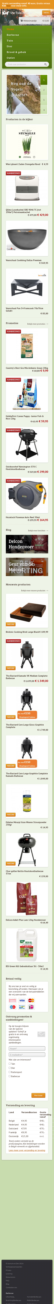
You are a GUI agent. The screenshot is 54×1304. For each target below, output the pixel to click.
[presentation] (30, 1086)
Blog (7, 1284)
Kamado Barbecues (34, 1297)
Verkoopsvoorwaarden (14, 1267)
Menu (46, 13)
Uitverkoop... (10, 1297)
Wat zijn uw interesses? (20, 1059)
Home (10, 29)
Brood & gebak (16, 52)
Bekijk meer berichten (36, 530)
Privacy (8, 1270)
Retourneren (10, 1277)
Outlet (11, 57)
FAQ (7, 1280)
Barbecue (13, 34)
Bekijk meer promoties (36, 324)
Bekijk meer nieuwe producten (33, 590)
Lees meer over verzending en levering (27, 1150)
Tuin (10, 40)
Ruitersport (16, 1072)
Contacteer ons (11, 1287)
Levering (9, 1274)
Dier (9, 46)
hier (9, 5)
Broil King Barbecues (13, 1300)
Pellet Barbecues (33, 1300)
